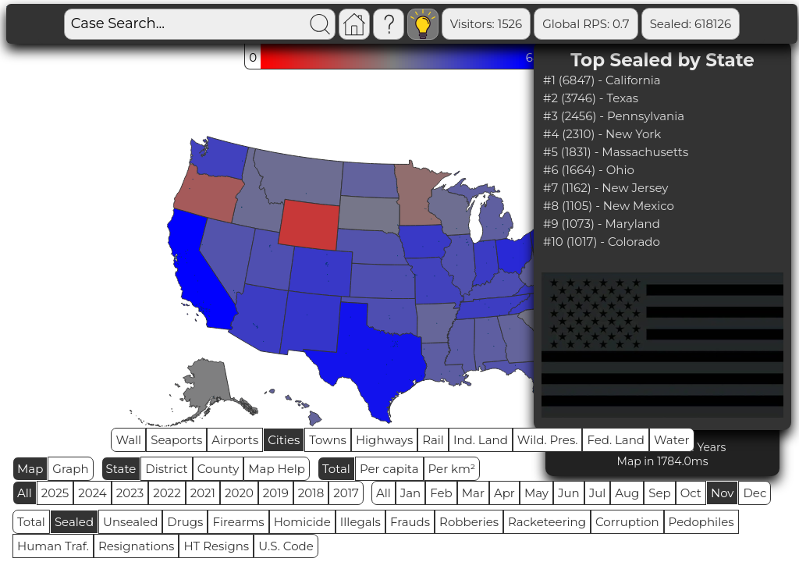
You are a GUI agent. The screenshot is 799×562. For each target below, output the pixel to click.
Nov (722, 493)
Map (30, 468)
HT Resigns (216, 546)
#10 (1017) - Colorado (601, 241)
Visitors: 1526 (486, 23)
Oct (690, 493)
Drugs (185, 521)
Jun (569, 493)
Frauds (410, 521)
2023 (130, 493)
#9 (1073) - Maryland (601, 223)
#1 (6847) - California (602, 80)
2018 (311, 493)
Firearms (238, 521)
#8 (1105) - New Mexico (608, 205)
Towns (327, 439)
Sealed (74, 521)
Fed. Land (616, 439)
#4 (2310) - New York (602, 133)
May (536, 493)
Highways (384, 439)
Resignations (136, 546)
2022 (166, 493)
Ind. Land (480, 439)
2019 (276, 493)
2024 (92, 493)
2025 (55, 493)
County (218, 468)
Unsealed (130, 521)
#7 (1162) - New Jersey (606, 187)
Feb (441, 493)
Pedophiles (701, 521)
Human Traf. (53, 546)
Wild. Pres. (547, 439)
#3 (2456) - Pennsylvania (613, 115)
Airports (234, 439)
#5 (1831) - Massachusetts (615, 151)
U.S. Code (286, 546)
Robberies (469, 521)
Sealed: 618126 (690, 23)
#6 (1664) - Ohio (588, 169)
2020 (239, 493)
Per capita (389, 468)
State (121, 468)
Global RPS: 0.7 (585, 23)
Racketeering (547, 521)
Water (672, 439)
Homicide (302, 521)
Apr (504, 493)
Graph (70, 468)
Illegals (360, 521)
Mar (473, 493)
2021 (202, 493)
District (166, 468)
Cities (284, 439)
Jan (410, 493)
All (24, 493)
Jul (597, 493)
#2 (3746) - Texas (590, 98)
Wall (128, 439)
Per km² (452, 468)
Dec (754, 493)
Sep (659, 493)
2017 (346, 493)
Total (336, 468)
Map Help (276, 468)
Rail (433, 439)
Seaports (176, 439)
